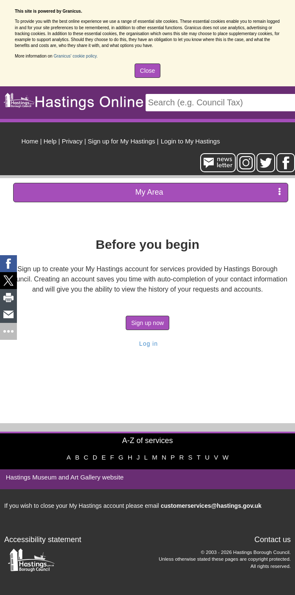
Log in (147, 343)
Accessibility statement (42, 539)
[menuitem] (189, 140)
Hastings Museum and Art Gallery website (65, 477)
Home (30, 141)
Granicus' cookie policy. (76, 56)
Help (50, 141)
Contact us (272, 539)
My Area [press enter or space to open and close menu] (208, 191)
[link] (8, 263)
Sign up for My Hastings (121, 141)
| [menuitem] (32, 141)
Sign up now (147, 323)
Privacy (72, 141)
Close (147, 70)
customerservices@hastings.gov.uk (211, 505)
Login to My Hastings (190, 141)
